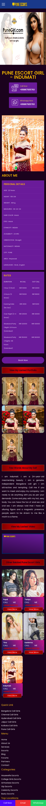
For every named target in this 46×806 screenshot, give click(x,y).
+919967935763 (23, 87)
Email (23, 802)
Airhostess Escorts (10, 782)
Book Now (23, 360)
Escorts (4, 750)
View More (12, 609)
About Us (5, 743)
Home (4, 739)
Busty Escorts (7, 793)
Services (5, 746)
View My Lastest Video (23, 526)
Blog (3, 754)
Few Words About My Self (23, 467)
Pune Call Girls (8, 729)
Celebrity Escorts (9, 790)
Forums (4, 757)
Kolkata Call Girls (9, 725)
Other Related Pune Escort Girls (23, 562)
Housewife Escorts (10, 775)
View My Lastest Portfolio (23, 370)
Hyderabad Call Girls (11, 718)
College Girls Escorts (11, 779)
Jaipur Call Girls (8, 722)
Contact (5, 765)
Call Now (7, 802)
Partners (5, 761)
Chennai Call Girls (9, 714)
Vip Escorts (6, 786)
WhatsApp (38, 802)
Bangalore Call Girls (10, 711)
